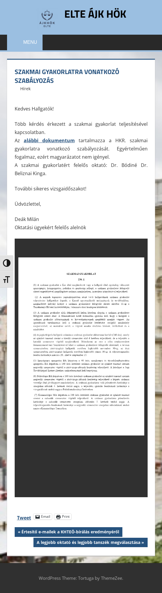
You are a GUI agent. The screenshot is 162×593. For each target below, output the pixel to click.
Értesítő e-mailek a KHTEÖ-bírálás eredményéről (70, 532)
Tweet (24, 517)
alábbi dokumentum (49, 140)
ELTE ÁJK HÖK (95, 14)
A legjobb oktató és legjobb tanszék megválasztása (88, 543)
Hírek (25, 88)
